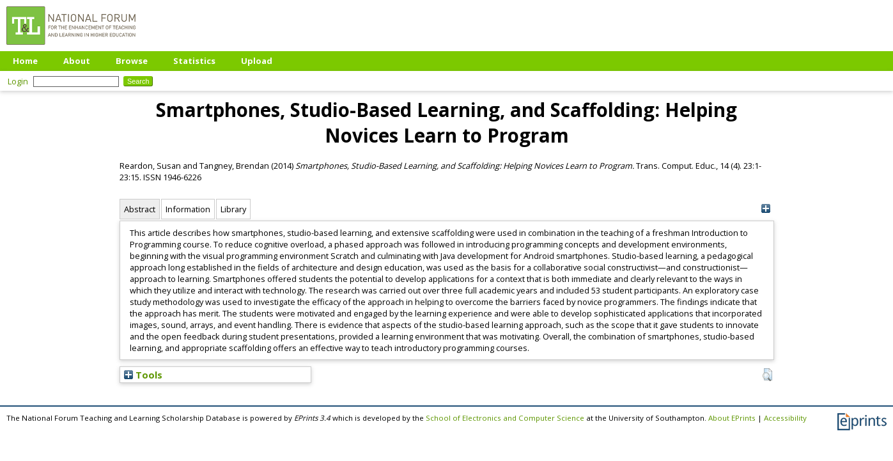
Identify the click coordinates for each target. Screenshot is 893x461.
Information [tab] (188, 209)
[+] (766, 209)
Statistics (194, 60)
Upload (256, 60)
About (76, 60)
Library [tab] (233, 209)
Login (18, 81)
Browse (132, 60)
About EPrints (732, 418)
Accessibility (785, 418)
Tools (143, 374)
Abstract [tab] (139, 209)
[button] (767, 374)
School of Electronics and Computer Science (505, 418)
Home (25, 60)
